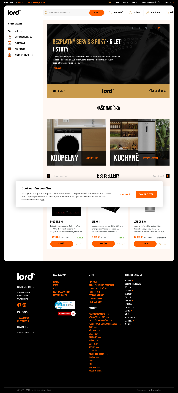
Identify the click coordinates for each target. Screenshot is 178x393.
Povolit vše (146, 194)
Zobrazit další (158, 176)
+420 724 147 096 (24, 2)
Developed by (149, 390)
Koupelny (64, 160)
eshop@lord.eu (39, 2)
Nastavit (125, 194)
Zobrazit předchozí (60, 176)
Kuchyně (126, 160)
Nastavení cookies (60, 295)
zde (42, 199)
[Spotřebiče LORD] (14, 12)
